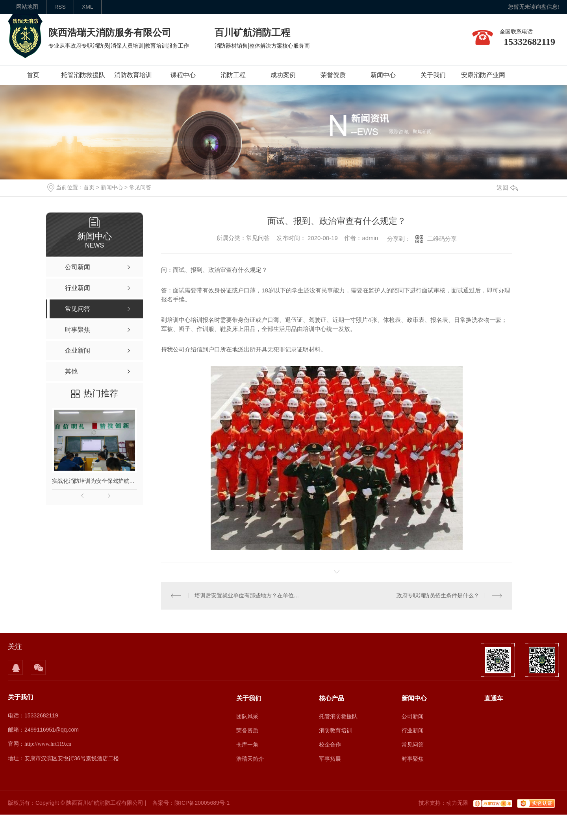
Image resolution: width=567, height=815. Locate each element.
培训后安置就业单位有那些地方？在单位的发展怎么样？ (249, 596)
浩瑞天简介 (250, 759)
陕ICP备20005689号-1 (202, 803)
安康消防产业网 (483, 75)
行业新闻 (413, 730)
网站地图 (27, 7)
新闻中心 (383, 75)
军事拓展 (330, 759)
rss (60, 7)
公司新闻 (413, 716)
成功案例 (283, 75)
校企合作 (330, 744)
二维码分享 (442, 238)
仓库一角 (247, 744)
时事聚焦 (413, 759)
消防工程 (233, 75)
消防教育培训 (133, 75)
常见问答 (140, 187)
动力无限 (457, 803)
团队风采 (247, 716)
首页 (33, 75)
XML (87, 7)
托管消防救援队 (83, 75)
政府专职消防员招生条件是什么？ (438, 596)
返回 (507, 187)
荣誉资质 (333, 75)
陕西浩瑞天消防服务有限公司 (109, 32)
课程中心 (183, 75)
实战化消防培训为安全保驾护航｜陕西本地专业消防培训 (94, 481)
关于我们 (433, 75)
